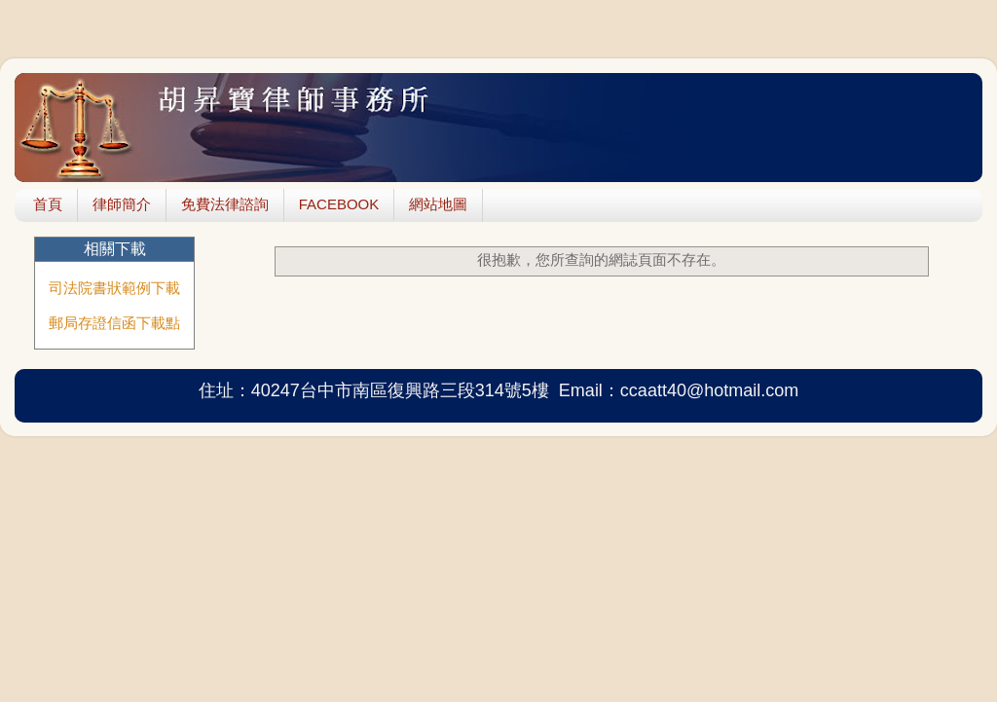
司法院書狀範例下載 (114, 287)
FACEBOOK (339, 204)
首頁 (47, 204)
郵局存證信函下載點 (114, 322)
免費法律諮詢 (225, 204)
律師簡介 (121, 204)
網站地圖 (438, 204)
